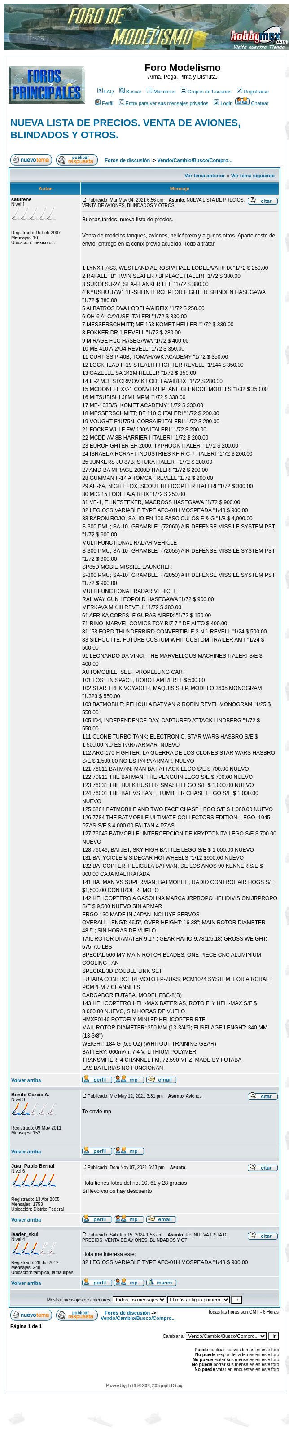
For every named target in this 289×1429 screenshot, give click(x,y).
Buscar (130, 91)
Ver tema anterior (204, 175)
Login (223, 103)
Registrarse (253, 91)
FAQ (105, 91)
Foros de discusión (127, 160)
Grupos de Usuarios (206, 91)
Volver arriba (26, 1080)
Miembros (161, 91)
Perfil (104, 103)
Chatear (251, 103)
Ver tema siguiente (253, 175)
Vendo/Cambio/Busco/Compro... (194, 160)
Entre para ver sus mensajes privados (164, 103)
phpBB (131, 1385)
